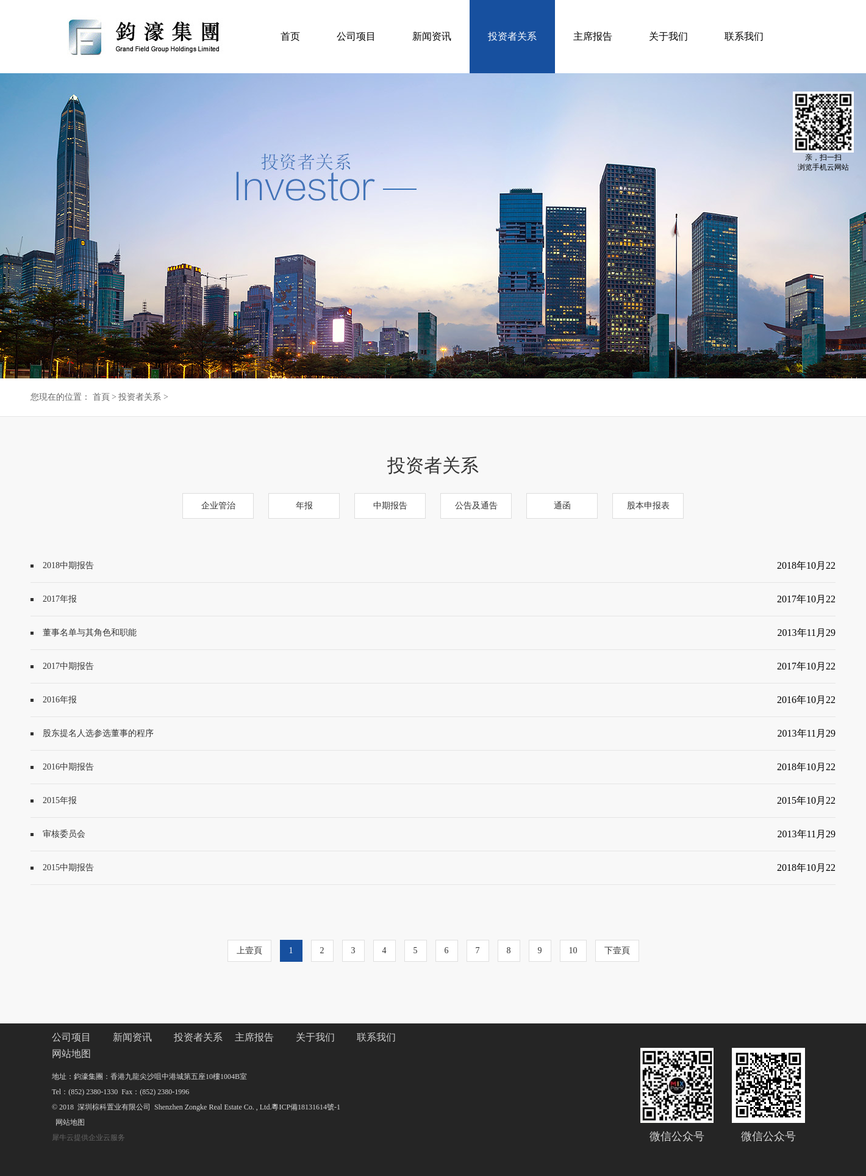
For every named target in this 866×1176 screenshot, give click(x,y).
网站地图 (68, 1122)
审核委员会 (64, 834)
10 (573, 950)
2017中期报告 (68, 666)
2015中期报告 (68, 867)
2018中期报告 (68, 565)
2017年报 (60, 599)
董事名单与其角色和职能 (90, 632)
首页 (290, 36)
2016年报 (60, 699)
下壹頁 (617, 950)
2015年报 (60, 800)
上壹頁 (249, 950)
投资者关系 (139, 397)
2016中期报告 (68, 766)
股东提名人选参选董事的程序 (98, 733)
